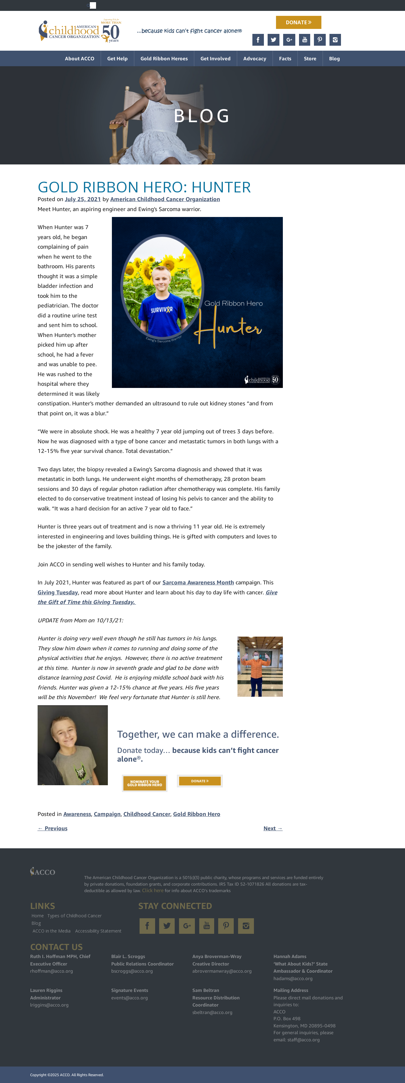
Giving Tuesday (58, 592)
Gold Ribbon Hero (196, 814)
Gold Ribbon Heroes (164, 58)
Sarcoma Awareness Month (198, 582)
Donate (298, 22)
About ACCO (79, 58)
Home (37, 916)
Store (310, 58)
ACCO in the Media (52, 931)
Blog (334, 58)
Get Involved (215, 58)
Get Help (117, 58)
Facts (285, 58)
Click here (152, 890)
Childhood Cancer (146, 814)
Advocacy (254, 58)
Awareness (77, 814)
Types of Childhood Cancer (74, 916)
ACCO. (65, 1074)
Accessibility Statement (98, 931)
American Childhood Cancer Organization (165, 199)
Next (273, 828)
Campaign (107, 814)
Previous (52, 828)
